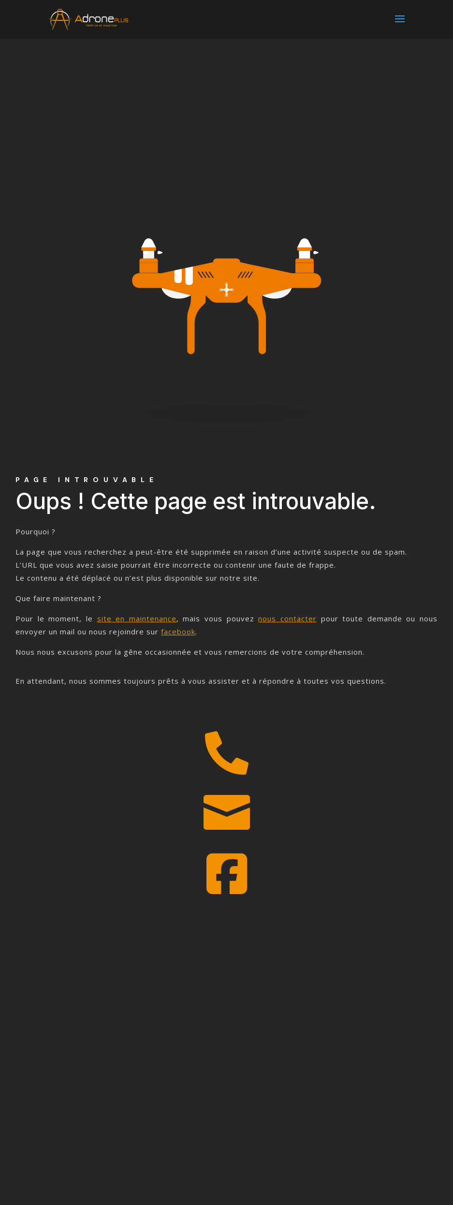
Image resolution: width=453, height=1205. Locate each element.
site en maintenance (136, 618)
